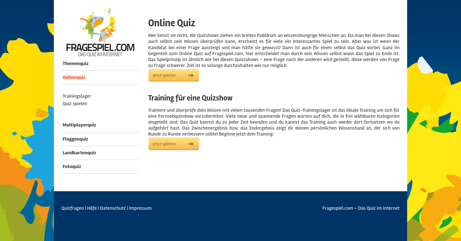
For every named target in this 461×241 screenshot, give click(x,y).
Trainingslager (77, 96)
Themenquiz (76, 63)
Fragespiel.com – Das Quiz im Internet (361, 208)
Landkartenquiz (79, 153)
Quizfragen (72, 208)
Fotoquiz (72, 166)
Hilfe (92, 208)
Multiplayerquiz (79, 125)
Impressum (140, 208)
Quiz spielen (75, 103)
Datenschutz (113, 208)
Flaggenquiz (75, 139)
